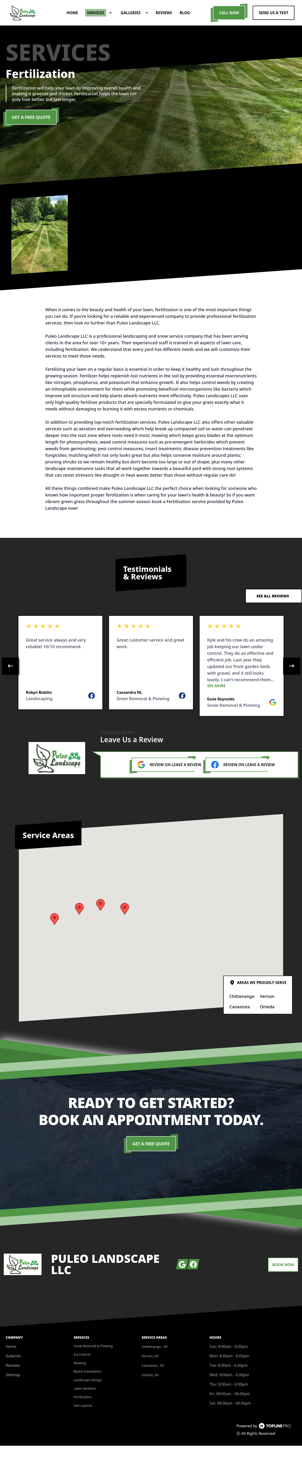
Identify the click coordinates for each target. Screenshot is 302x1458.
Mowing (80, 1375)
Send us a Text (273, 19)
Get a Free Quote (31, 129)
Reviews (13, 1377)
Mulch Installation (87, 1383)
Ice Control (82, 1366)
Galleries (13, 1368)
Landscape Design (88, 1392)
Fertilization (83, 1409)
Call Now (229, 19)
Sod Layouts (83, 1417)
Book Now (283, 1277)
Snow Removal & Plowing (93, 1358)
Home (11, 1358)
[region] (151, 678)
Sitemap (13, 1387)
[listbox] (151, 678)
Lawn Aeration (85, 1400)
